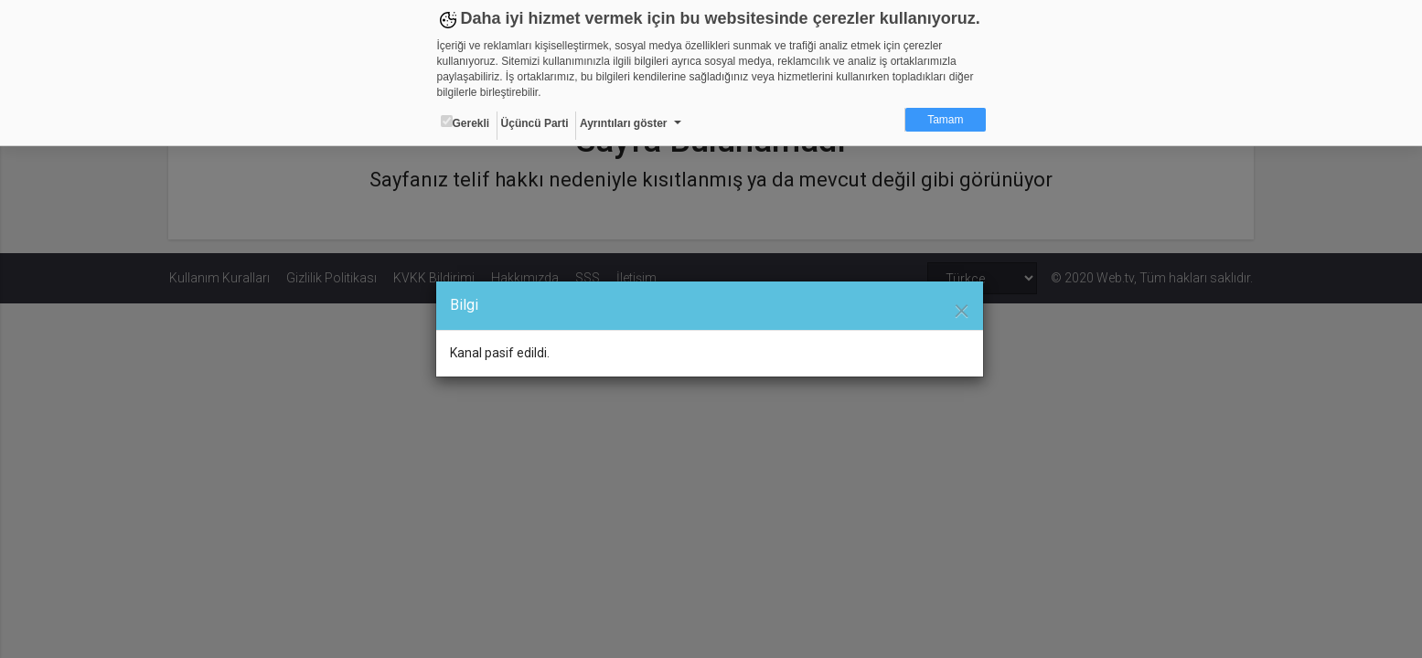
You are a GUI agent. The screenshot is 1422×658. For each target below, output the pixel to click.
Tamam (945, 119)
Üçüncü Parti (535, 123)
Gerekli (465, 122)
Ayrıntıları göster (624, 123)
